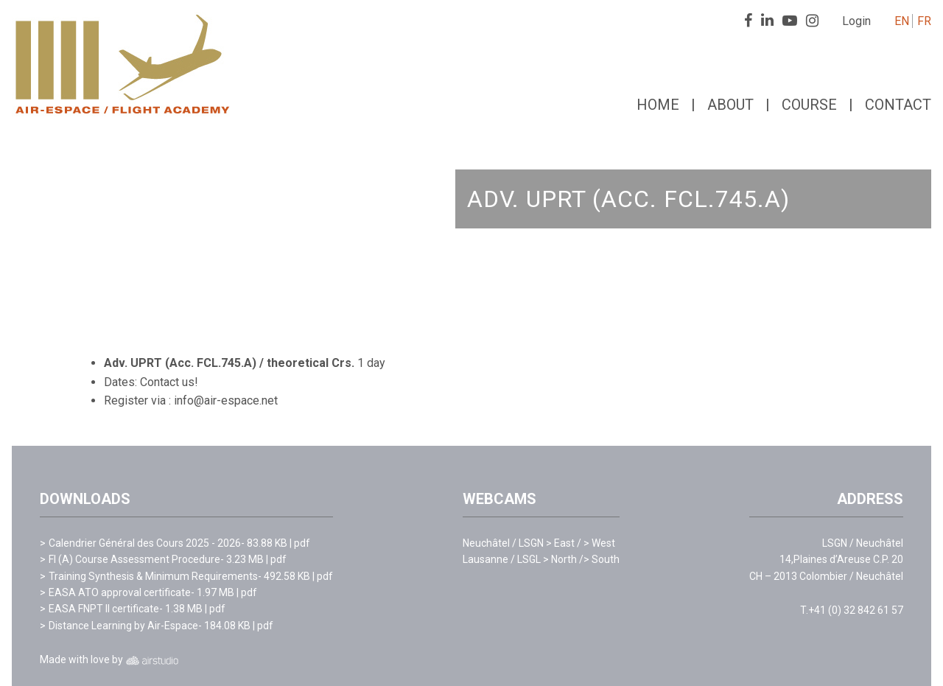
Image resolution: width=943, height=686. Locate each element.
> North (563, 559)
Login (856, 21)
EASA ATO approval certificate (120, 592)
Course (809, 104)
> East (564, 543)
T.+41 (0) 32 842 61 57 (851, 610)
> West (599, 543)
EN (901, 21)
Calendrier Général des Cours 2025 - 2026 (145, 543)
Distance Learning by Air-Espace (123, 625)
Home (658, 104)
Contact (898, 104)
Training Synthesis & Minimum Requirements (153, 576)
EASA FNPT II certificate (104, 609)
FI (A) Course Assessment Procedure (134, 559)
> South (601, 559)
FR (924, 21)
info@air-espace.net (226, 400)
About (730, 104)
